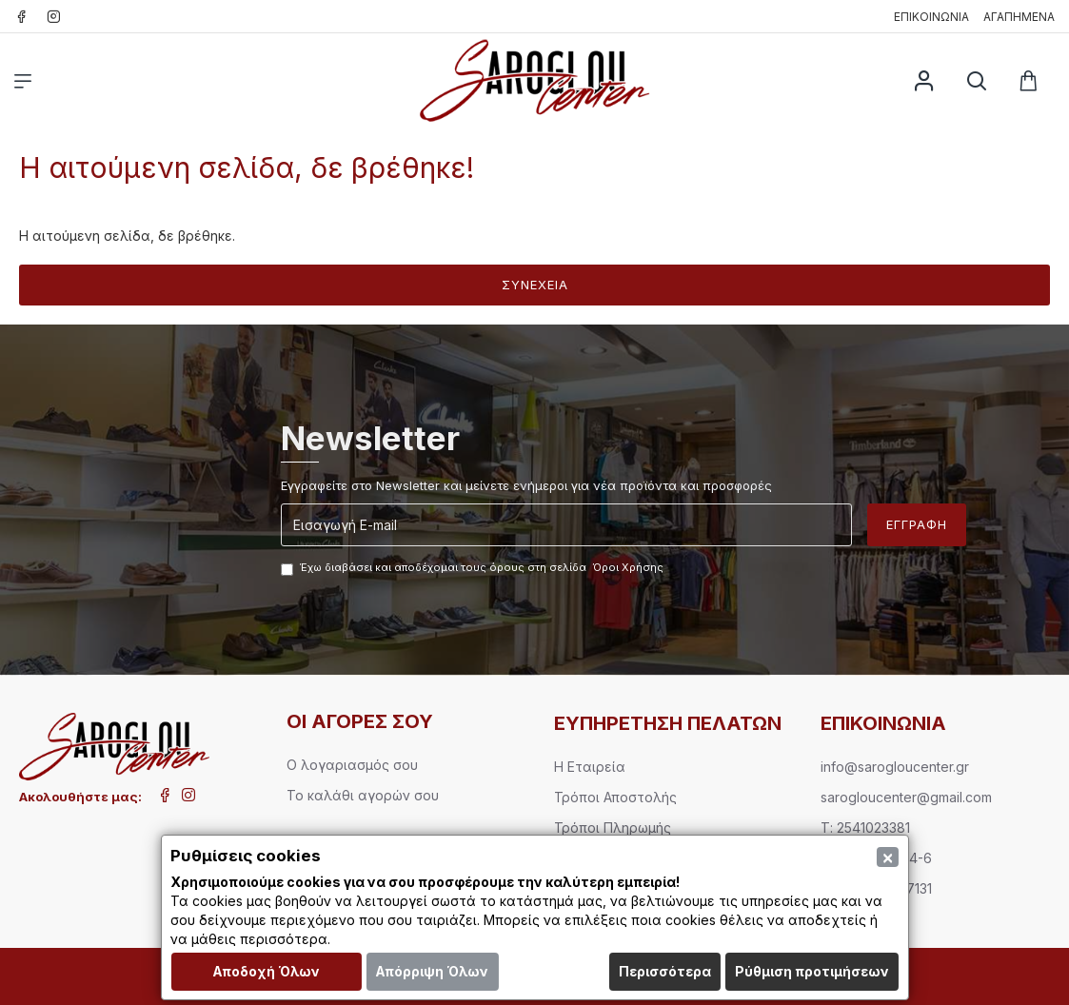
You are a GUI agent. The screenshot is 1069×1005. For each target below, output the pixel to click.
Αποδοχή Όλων (266, 971)
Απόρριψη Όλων (431, 971)
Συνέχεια (535, 284)
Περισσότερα (665, 971)
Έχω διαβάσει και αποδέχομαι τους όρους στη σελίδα (473, 568)
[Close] (888, 857)
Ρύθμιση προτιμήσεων (812, 971)
